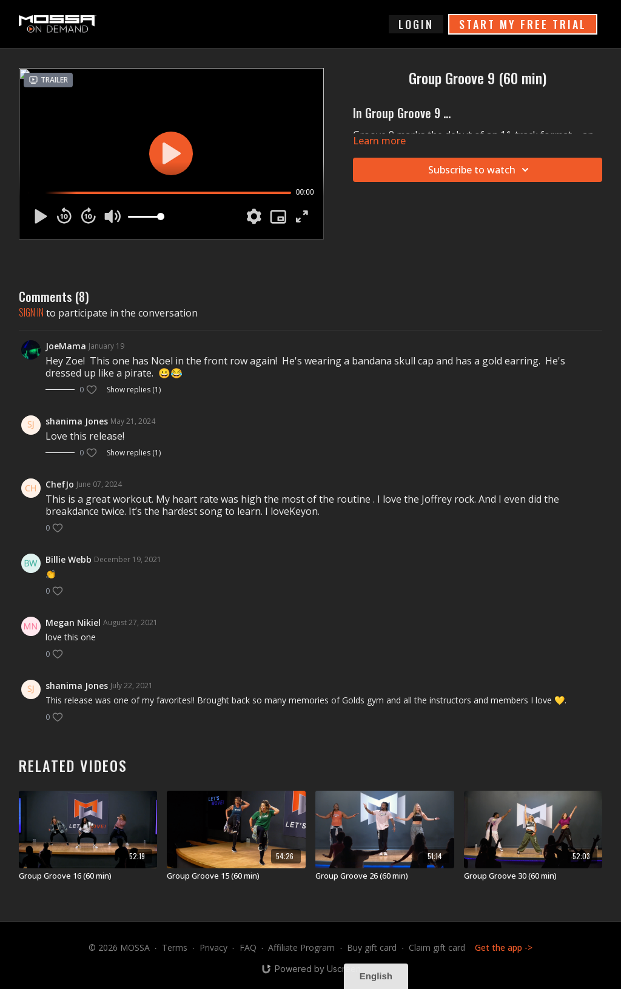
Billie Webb (68, 559)
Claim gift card (437, 947)
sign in (31, 312)
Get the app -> (503, 947)
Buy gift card (372, 947)
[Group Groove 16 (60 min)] (88, 876)
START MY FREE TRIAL (522, 24)
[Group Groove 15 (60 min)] (236, 876)
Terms (174, 947)
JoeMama (65, 346)
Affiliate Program (301, 947)
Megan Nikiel (73, 622)
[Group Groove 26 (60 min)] (384, 876)
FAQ (248, 947)
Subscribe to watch (480, 170)
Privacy (213, 947)
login (416, 24)
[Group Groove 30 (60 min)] (533, 876)
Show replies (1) (134, 390)
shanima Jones (76, 421)
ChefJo (59, 484)
